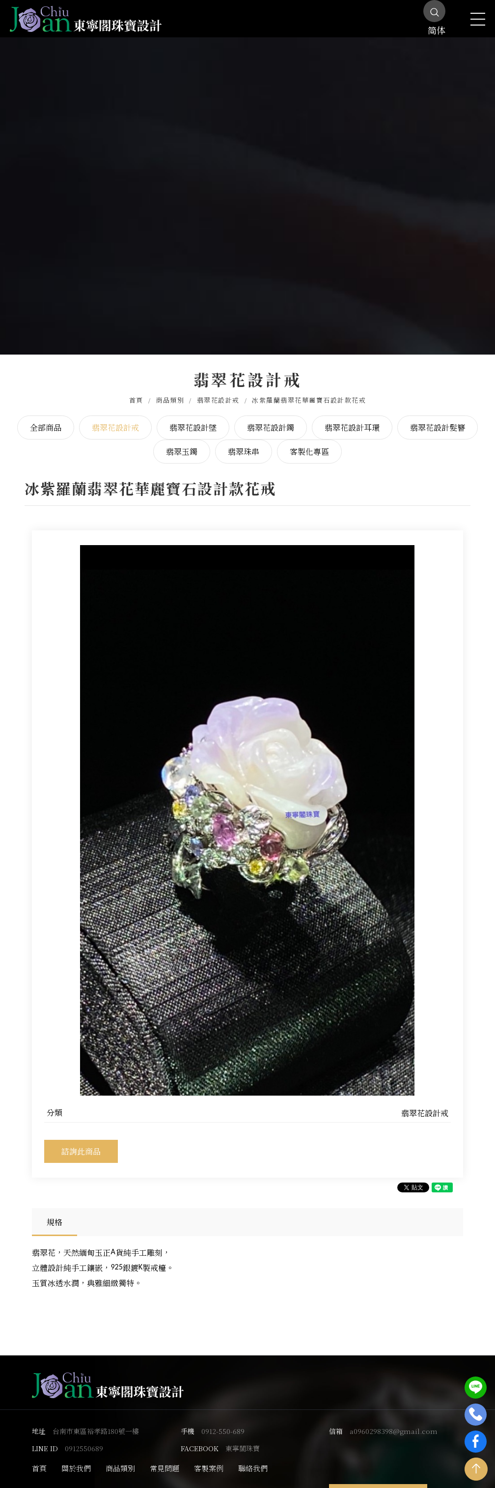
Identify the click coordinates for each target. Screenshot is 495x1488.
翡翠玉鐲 (181, 443)
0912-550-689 (223, 1422)
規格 (54, 1213)
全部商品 (45, 418)
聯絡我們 (253, 1459)
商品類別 (170, 391)
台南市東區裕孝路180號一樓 (96, 1422)
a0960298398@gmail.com (394, 1422)
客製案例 (208, 1459)
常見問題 (164, 1459)
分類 (54, 1103)
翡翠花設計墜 (193, 418)
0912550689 (84, 1439)
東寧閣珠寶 (242, 1439)
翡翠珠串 (243, 443)
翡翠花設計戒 (218, 391)
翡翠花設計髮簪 (437, 418)
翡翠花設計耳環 (352, 418)
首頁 (136, 391)
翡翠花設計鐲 (270, 418)
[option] (247, 811)
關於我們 (76, 1459)
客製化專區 (309, 443)
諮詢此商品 (81, 1142)
